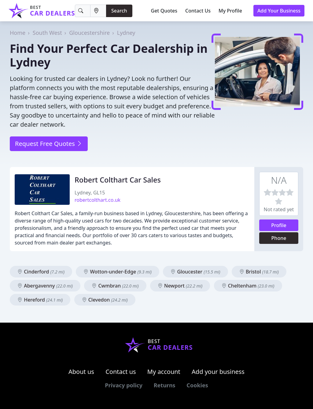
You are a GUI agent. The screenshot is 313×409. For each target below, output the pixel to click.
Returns (164, 385)
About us (81, 371)
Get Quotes (164, 10)
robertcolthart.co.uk (97, 200)
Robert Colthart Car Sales (118, 180)
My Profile (230, 10)
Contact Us (198, 10)
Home (17, 32)
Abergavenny (45, 285)
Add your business (218, 371)
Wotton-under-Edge (117, 271)
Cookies (197, 385)
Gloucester (195, 271)
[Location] (98, 11)
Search (119, 10)
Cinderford (40, 271)
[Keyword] (82, 11)
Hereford (40, 299)
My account (163, 371)
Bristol (259, 271)
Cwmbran (115, 285)
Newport (180, 285)
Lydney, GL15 (90, 192)
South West (47, 32)
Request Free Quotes (49, 143)
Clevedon (105, 299)
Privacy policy (123, 385)
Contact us (120, 371)
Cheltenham (248, 285)
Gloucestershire (89, 32)
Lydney (126, 32)
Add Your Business (278, 10)
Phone (278, 238)
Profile (278, 225)
